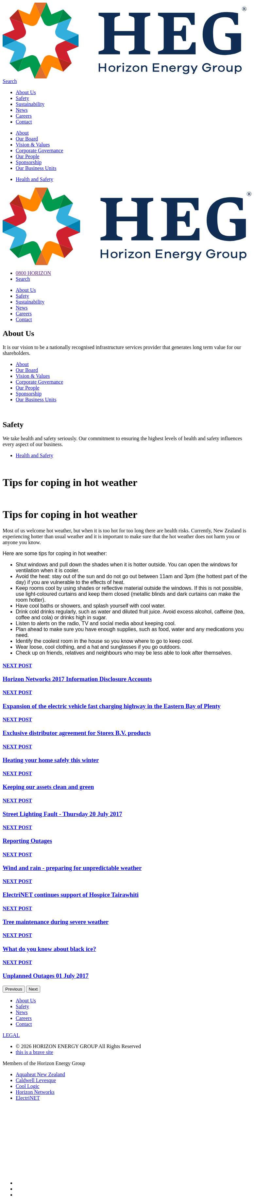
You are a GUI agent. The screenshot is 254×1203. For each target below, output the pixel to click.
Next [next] (33, 989)
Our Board (27, 139)
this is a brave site (34, 1052)
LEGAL (11, 1035)
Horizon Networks (35, 1092)
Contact (24, 122)
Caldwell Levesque (36, 1080)
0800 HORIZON (33, 273)
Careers (24, 116)
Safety (22, 98)
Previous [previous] (13, 989)
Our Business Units (36, 168)
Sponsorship (29, 162)
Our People (27, 156)
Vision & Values (33, 144)
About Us (26, 92)
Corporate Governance (39, 150)
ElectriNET (28, 1098)
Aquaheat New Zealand (40, 1074)
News (21, 110)
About (22, 133)
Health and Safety (34, 179)
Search (10, 81)
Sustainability (30, 104)
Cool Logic (27, 1086)
